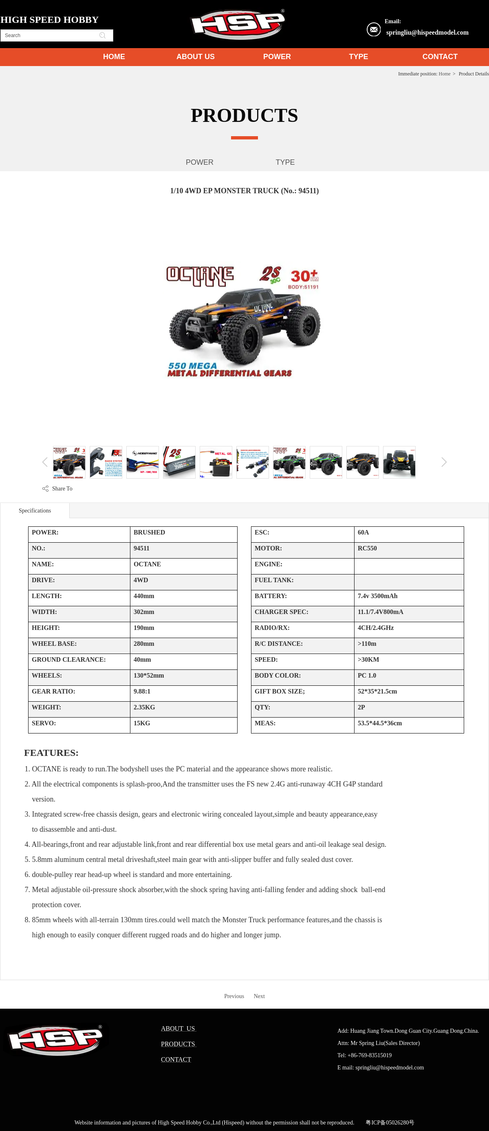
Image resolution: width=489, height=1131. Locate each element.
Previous (234, 996)
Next (259, 996)
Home (445, 74)
